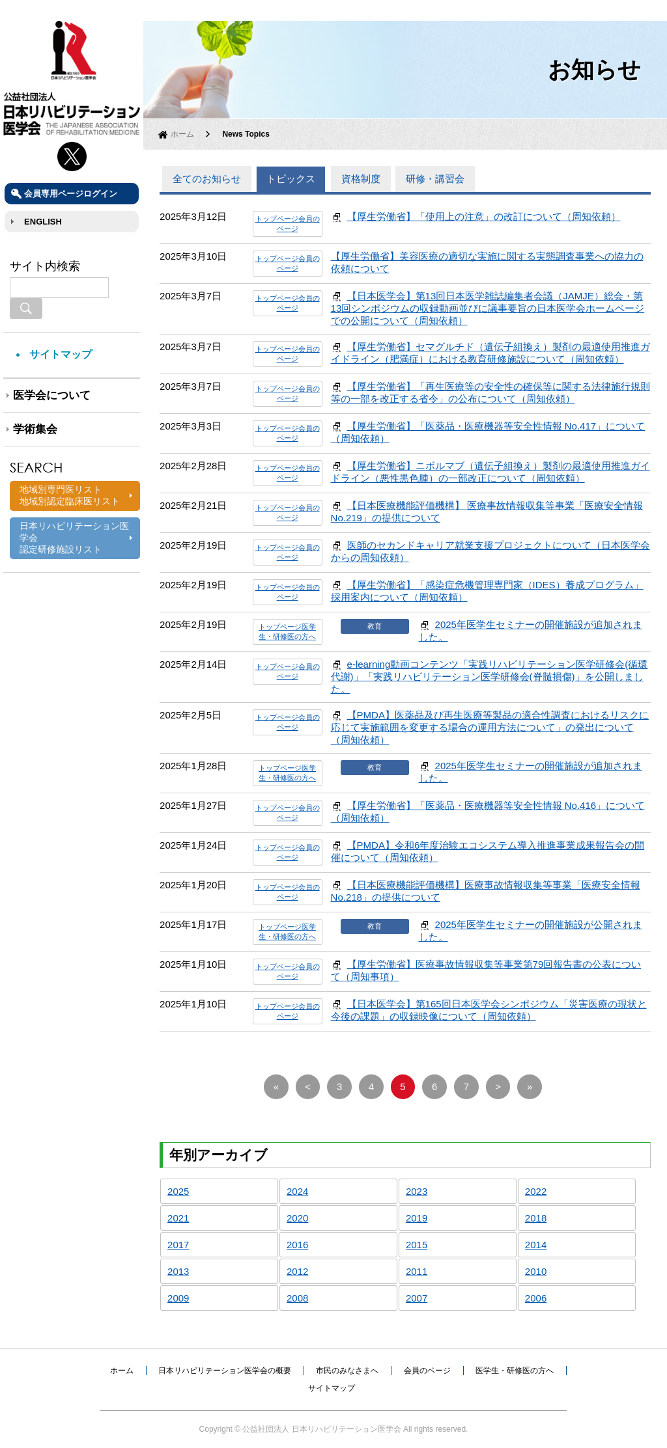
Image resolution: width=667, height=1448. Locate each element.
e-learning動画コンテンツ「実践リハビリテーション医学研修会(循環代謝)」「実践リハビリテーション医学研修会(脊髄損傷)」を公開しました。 (489, 676)
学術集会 (35, 429)
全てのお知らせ (207, 178)
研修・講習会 (435, 178)
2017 (178, 1244)
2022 (535, 1191)
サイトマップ (60, 354)
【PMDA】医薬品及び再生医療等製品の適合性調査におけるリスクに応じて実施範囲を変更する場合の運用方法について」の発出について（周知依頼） (490, 727)
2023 (416, 1191)
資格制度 (360, 178)
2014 (535, 1244)
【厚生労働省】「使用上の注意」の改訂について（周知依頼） (484, 216)
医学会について (52, 395)
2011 (416, 1271)
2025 (178, 1191)
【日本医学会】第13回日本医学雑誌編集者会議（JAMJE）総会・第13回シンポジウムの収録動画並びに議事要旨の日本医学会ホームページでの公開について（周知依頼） (488, 308)
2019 (416, 1217)
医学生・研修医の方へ (514, 1370)
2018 (535, 1217)
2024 (297, 1191)
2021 (178, 1217)
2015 (416, 1244)
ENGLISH (43, 221)
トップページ (276, 219)
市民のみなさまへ (347, 1370)
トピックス (290, 178)
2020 (297, 1217)
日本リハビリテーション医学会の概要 (224, 1370)
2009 (178, 1298)
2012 (297, 1271)
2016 (297, 1244)
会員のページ (427, 1370)
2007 (416, 1298)
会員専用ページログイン (70, 193)
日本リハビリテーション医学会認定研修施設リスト (74, 537)
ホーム (182, 134)
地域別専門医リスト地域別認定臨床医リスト (70, 495)
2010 (535, 1271)
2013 (178, 1271)
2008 (297, 1298)
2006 (535, 1298)
